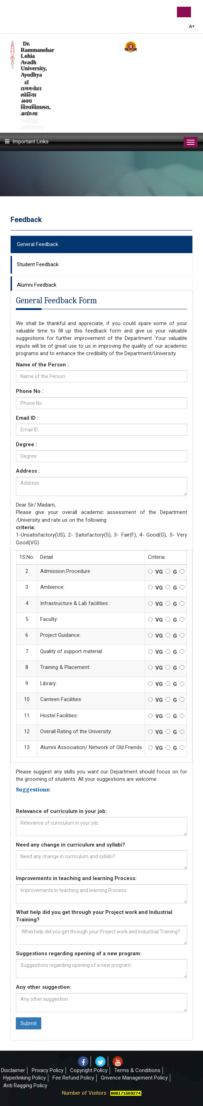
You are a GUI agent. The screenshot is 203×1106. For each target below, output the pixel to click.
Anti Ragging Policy (25, 1085)
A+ (192, 26)
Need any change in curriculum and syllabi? (70, 845)
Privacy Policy (47, 1070)
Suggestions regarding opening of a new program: (78, 953)
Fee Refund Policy (73, 1078)
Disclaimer (13, 1070)
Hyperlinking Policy (24, 1078)
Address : (28, 471)
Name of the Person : (42, 364)
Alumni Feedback (36, 285)
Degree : (26, 444)
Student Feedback (38, 264)
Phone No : (65, 391)
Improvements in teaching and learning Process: (76, 878)
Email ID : (57, 418)
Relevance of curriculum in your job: (61, 811)
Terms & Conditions (137, 1070)
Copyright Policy (88, 1070)
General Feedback (37, 244)
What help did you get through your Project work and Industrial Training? (94, 916)
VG (159, 572)
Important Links (30, 141)
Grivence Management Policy (134, 1078)
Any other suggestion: (43, 987)
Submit (28, 1023)
